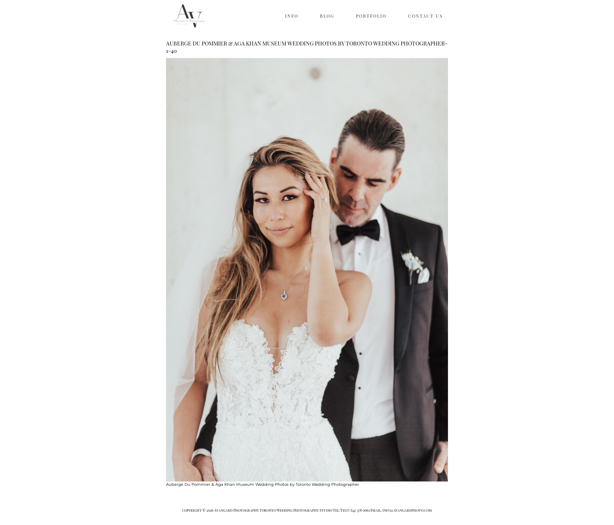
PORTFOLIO (371, 16)
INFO (291, 16)
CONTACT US (425, 16)
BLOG (327, 16)
